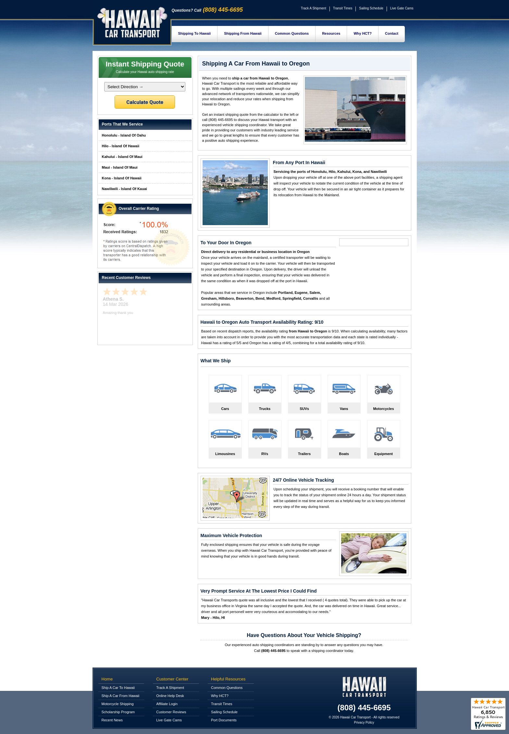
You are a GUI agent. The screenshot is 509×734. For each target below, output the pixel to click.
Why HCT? (363, 33)
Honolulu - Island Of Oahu (124, 135)
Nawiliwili (379, 172)
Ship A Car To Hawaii (118, 688)
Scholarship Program (118, 712)
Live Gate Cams (402, 8)
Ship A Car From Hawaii (121, 696)
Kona (357, 172)
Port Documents (224, 720)
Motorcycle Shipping (118, 704)
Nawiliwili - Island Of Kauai (124, 189)
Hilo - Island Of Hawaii (121, 146)
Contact (391, 33)
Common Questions (292, 33)
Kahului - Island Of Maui (122, 157)
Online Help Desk (170, 696)
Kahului (343, 172)
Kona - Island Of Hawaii (122, 178)
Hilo (332, 172)
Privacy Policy (364, 722)
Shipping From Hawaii (243, 33)
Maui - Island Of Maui (120, 167)
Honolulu (319, 172)
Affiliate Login (167, 704)
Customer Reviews (171, 712)
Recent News (112, 720)
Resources (331, 33)
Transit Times (343, 8)
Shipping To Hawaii (194, 33)
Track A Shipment (313, 8)
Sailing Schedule (371, 8)
